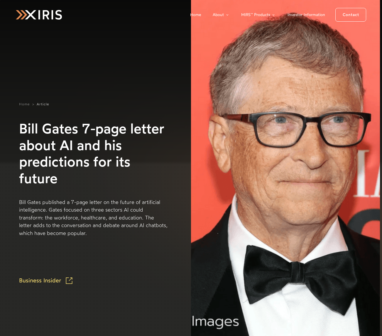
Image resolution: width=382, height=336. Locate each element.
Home (195, 14)
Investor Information (306, 14)
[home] (39, 14)
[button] (221, 14)
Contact (351, 14)
